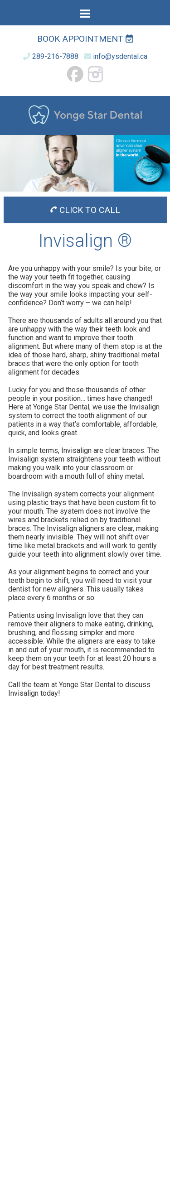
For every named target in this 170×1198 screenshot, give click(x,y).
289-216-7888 (55, 56)
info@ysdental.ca (120, 56)
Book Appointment (85, 39)
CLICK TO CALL (85, 210)
